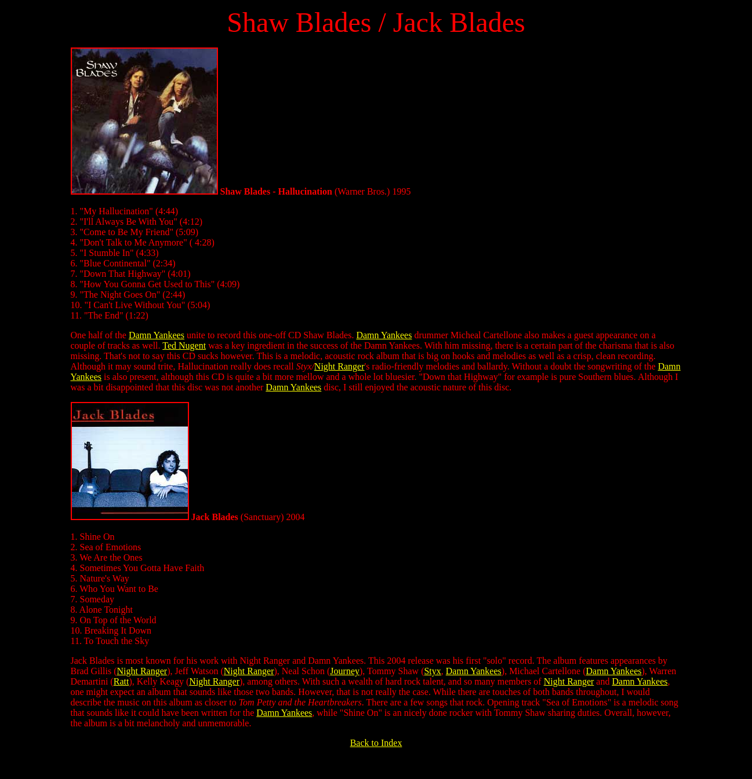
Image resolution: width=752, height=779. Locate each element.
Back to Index (376, 743)
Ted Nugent (184, 345)
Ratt (121, 681)
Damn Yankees (156, 335)
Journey (344, 671)
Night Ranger (339, 366)
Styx (432, 671)
